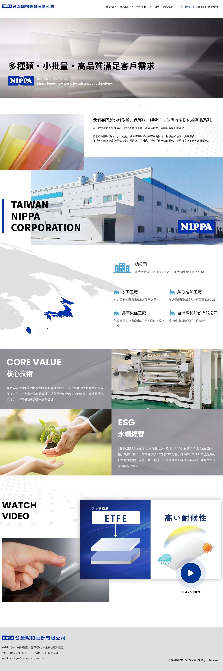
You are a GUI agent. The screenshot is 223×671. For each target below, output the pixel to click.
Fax (37, 653)
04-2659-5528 (18, 653)
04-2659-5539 (51, 653)
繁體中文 (190, 6)
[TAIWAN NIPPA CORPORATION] (28, 6)
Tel (4, 653)
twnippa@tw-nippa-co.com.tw (27, 658)
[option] (111, 58)
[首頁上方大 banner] (111, 58)
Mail (5, 658)
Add (5, 647)
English (201, 6)
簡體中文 (213, 6)
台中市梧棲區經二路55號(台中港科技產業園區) (37, 647)
